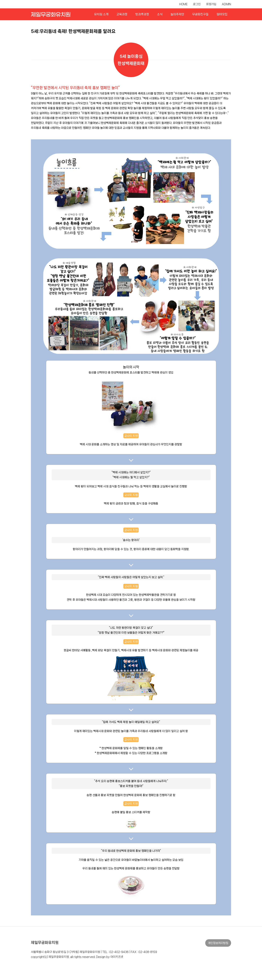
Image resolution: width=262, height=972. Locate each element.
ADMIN (226, 4)
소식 (159, 14)
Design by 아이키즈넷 (109, 956)
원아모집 (222, 14)
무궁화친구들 (200, 14)
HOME (183, 4)
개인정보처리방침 (218, 943)
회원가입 (211, 4)
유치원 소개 (101, 14)
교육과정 (121, 14)
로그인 (197, 4)
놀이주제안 (177, 14)
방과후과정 (142, 14)
